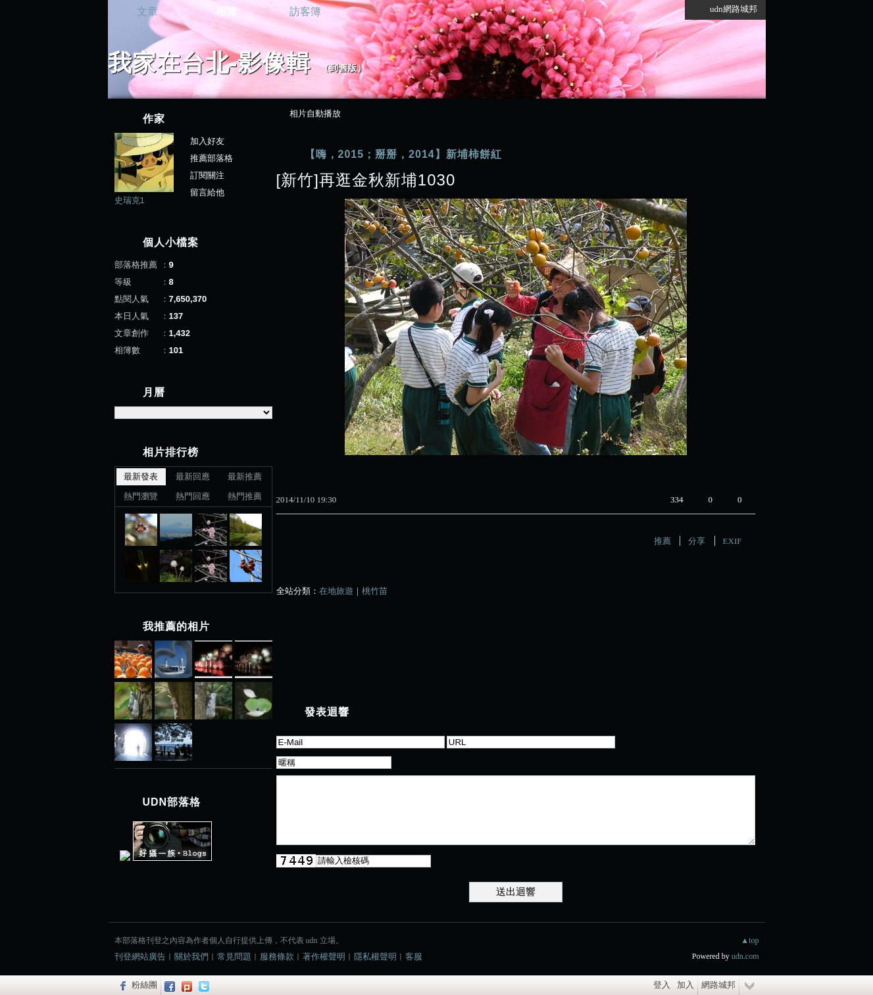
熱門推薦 (245, 496)
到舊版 (343, 68)
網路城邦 (718, 985)
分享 (696, 541)
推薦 (662, 541)
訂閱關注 (207, 175)
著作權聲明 (324, 956)
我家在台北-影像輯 (209, 62)
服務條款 (277, 956)
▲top (750, 940)
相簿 (226, 11)
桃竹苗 (374, 591)
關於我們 (191, 956)
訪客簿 (305, 11)
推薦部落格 (211, 158)
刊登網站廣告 (140, 956)
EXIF (732, 541)
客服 (413, 956)
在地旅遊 (336, 591)
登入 (661, 985)
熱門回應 (193, 496)
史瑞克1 (129, 200)
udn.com (745, 956)
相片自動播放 (315, 113)
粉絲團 (144, 985)
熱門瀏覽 (141, 496)
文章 (147, 11)
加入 (685, 985)
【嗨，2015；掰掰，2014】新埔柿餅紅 (403, 154)
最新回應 (193, 476)
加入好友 (207, 141)
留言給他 (207, 192)
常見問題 (234, 956)
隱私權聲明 (375, 956)
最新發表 (141, 476)
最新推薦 (245, 476)
